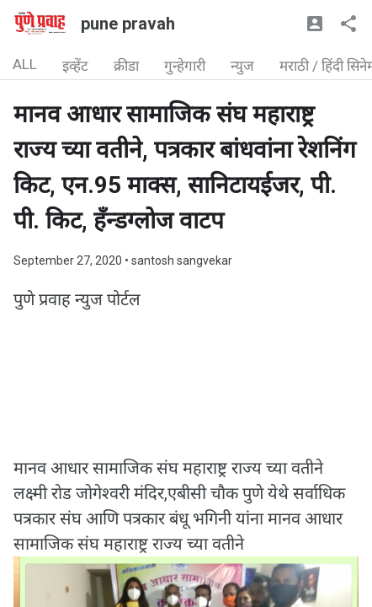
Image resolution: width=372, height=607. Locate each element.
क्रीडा (126, 65)
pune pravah (128, 23)
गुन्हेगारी (184, 65)
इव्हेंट (75, 65)
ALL (25, 64)
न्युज (242, 65)
